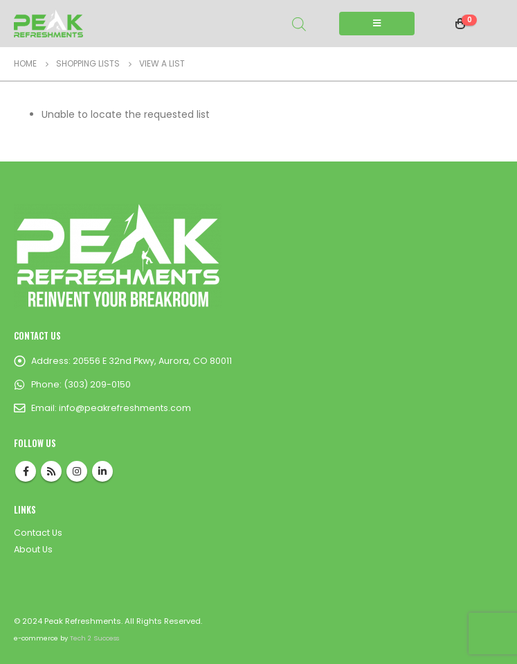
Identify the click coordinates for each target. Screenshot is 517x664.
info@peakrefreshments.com (125, 408)
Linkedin (102, 471)
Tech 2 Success (94, 638)
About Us (33, 549)
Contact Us (38, 533)
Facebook (25, 471)
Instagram (76, 471)
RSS (51, 471)
